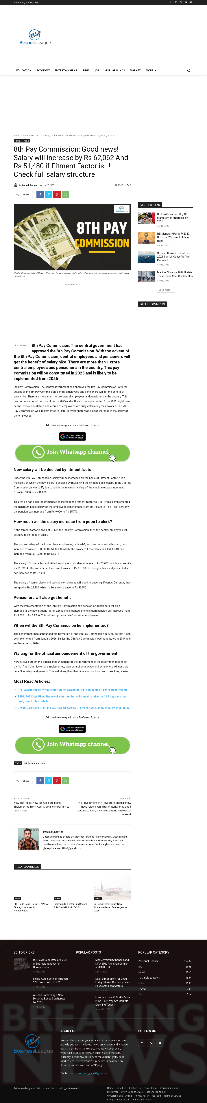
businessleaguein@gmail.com (92, 1073)
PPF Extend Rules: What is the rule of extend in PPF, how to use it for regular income (72, 689)
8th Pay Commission (34, 763)
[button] (188, 70)
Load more (166, 289)
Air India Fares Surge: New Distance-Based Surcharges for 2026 (110, 907)
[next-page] (22, 919)
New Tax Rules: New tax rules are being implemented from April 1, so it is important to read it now (41, 806)
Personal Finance (31, 135)
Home (17, 135)
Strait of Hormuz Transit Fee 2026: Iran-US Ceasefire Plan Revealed (173, 257)
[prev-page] (16, 919)
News (17, 898)
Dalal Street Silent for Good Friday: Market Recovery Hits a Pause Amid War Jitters (112, 982)
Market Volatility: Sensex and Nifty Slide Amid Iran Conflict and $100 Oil (112, 964)
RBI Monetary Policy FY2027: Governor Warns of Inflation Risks (173, 237)
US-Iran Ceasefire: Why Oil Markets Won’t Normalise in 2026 (172, 218)
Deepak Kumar (29, 185)
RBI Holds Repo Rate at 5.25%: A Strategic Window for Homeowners (31, 907)
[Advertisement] (125, 33)
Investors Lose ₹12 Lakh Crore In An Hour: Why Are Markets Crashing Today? (112, 1001)
